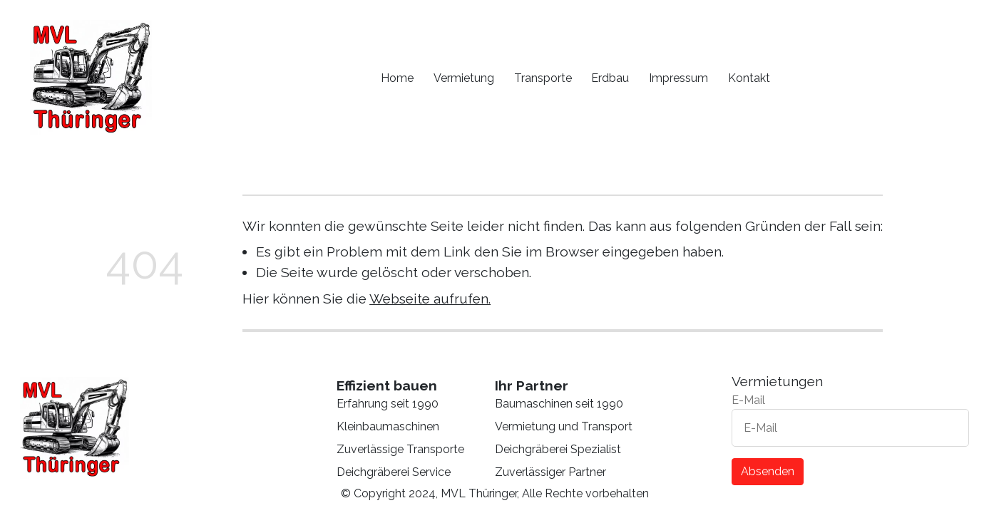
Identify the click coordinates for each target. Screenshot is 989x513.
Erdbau (610, 78)
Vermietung (464, 78)
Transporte (543, 78)
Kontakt (749, 78)
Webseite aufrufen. (430, 298)
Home (397, 78)
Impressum (678, 78)
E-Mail (748, 400)
